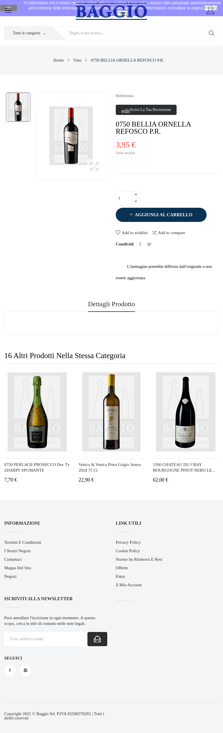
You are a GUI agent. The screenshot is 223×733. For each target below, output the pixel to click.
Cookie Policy (128, 551)
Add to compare (168, 232)
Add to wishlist (132, 232)
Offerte (122, 568)
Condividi (140, 244)
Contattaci (13, 559)
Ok (8, 8)
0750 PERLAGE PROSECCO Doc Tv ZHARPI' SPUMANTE (37, 467)
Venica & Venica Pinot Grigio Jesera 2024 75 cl (110, 467)
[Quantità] (124, 198)
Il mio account (129, 585)
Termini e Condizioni (22, 542)
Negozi (10, 576)
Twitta (149, 244)
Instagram (25, 670)
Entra (120, 576)
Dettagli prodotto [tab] (111, 304)
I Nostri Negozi (17, 551)
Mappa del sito (17, 568)
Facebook (10, 670)
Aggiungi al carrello (163, 214)
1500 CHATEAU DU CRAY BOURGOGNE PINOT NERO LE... (184, 467)
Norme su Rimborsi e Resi (139, 559)
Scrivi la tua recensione (146, 110)
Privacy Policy (128, 542)
